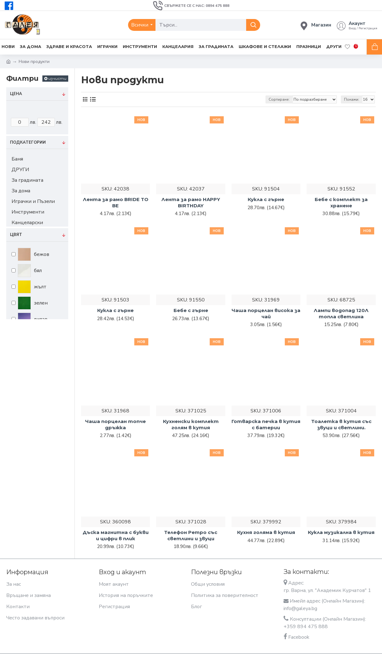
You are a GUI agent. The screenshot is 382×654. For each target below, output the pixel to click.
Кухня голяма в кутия (266, 532)
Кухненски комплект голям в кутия (191, 424)
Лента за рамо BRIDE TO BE (115, 202)
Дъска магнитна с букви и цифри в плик (116, 535)
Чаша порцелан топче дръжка (115, 424)
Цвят (16, 235)
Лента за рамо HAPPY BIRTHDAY (190, 202)
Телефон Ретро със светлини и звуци (190, 535)
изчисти (57, 78)
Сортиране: (279, 99)
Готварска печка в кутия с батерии (266, 424)
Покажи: (351, 99)
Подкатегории (28, 142)
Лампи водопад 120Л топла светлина (341, 313)
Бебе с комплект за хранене (341, 202)
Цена (16, 94)
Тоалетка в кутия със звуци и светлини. (341, 424)
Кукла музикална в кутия (341, 532)
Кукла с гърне (266, 199)
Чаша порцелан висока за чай (266, 313)
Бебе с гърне (191, 310)
